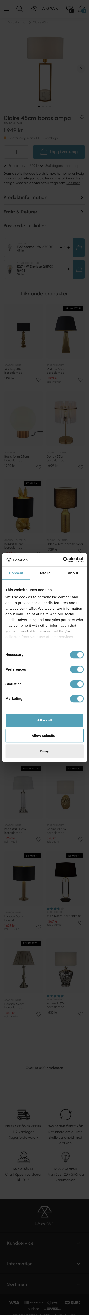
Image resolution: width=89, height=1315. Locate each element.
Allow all (44, 720)
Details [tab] (45, 573)
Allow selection (44, 735)
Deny (44, 751)
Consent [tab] (16, 573)
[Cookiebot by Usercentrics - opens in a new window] (63, 560)
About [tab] (73, 573)
